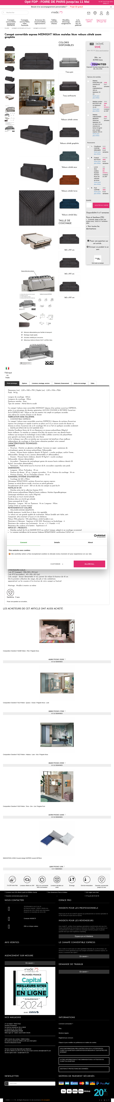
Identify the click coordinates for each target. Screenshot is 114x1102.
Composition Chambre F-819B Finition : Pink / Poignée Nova (21, 651)
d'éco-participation (102, 50)
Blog (60, 1028)
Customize (57, 564)
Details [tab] (57, 542)
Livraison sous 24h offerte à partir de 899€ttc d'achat (21, 892)
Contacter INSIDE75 (30, 918)
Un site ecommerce (39, 1100)
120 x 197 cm (69, 250)
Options (24, 383)
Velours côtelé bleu (69, 215)
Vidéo (92, 383)
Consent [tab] (23, 542)
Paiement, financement (61, 383)
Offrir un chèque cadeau (31, 926)
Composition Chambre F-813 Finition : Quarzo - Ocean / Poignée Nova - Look (26, 703)
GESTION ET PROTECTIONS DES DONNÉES (74, 1068)
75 (13, 1100)
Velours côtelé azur (69, 167)
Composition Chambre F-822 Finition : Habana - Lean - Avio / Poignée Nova (25, 754)
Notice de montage (80, 383)
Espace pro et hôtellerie (84, 936)
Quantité (88, 200)
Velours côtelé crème (69, 120)
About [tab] (90, 542)
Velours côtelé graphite (69, 143)
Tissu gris (69, 72)
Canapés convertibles (39, 28)
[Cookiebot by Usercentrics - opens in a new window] (95, 536)
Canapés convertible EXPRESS (21, 28)
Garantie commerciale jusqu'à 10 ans (16, 896)
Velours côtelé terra (69, 191)
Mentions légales (64, 1033)
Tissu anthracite (69, 96)
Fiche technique (12, 383)
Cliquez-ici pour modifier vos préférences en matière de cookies (77, 1042)
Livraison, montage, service (41, 383)
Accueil (7, 28)
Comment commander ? (66, 1024)
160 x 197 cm (69, 298)
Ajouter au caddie (101, 205)
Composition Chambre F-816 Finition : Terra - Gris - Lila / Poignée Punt (24, 806)
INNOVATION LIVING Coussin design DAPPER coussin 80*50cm (22, 858)
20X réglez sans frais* (92, 892)
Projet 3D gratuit (76, 7)
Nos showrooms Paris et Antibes (57, 892)
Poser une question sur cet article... (17, 601)
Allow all (89, 564)
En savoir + (30, 963)
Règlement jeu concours (66, 1038)
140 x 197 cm (69, 274)
